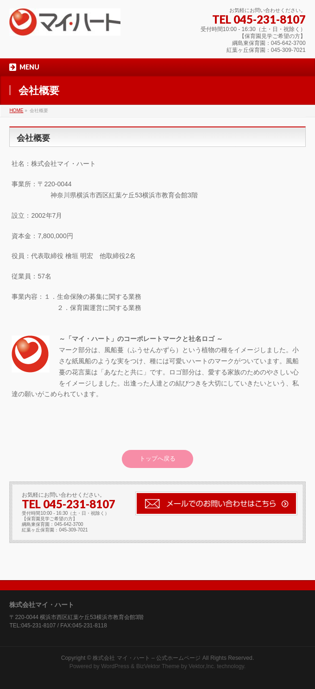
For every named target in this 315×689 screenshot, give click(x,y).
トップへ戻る (157, 458)
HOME (16, 110)
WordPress (115, 666)
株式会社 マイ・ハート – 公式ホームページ (147, 658)
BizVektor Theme (158, 666)
